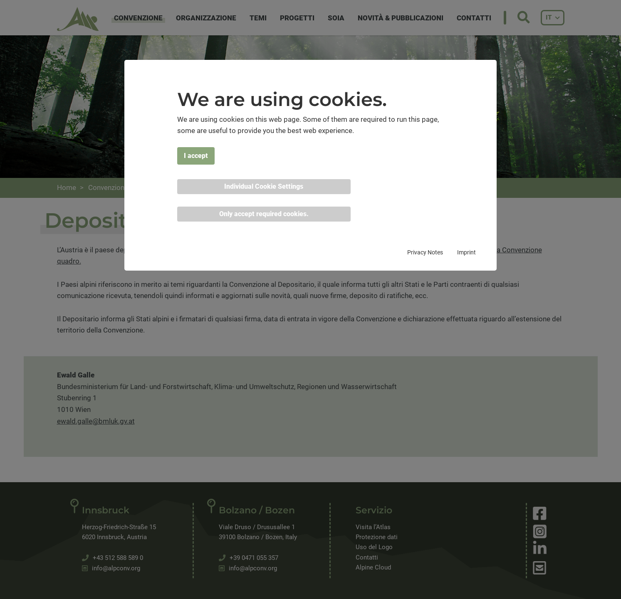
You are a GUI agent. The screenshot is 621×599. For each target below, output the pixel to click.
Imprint (466, 252)
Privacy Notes (425, 252)
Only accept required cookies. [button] (264, 214)
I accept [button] (196, 156)
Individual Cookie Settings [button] (263, 186)
